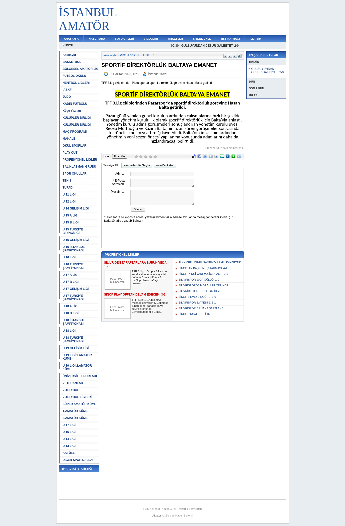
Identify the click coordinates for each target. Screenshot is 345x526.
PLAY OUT (70, 152)
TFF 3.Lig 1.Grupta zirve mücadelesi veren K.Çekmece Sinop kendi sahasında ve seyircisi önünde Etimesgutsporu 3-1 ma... (150, 305)
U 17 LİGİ (69, 425)
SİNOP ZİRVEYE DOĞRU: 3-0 (197, 296)
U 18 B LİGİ (71, 313)
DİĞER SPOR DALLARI (79, 460)
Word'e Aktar (165, 165)
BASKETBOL (72, 62)
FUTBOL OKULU (74, 76)
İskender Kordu (158, 74)
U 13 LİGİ (69, 446)
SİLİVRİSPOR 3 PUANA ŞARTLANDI (201, 308)
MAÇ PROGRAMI (75, 131)
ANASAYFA (71, 38)
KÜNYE (68, 45)
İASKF (67, 90)
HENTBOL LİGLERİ (76, 83)
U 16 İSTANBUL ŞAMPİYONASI (74, 248)
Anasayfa (69, 55)
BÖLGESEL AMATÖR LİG (81, 69)
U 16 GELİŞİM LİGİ (76, 240)
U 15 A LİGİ (70, 215)
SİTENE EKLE (202, 38)
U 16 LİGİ (69, 257)
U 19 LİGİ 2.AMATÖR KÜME (77, 367)
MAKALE (69, 138)
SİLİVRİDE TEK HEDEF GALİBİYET (201, 291)
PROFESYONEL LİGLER (80, 159)
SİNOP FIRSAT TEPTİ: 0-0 (195, 314)
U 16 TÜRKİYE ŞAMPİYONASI (73, 266)
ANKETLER (175, 38)
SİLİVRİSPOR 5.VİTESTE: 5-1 (197, 302)
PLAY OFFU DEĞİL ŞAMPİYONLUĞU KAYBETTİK (210, 262)
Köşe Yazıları (72, 110)
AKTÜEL (69, 453)
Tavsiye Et (110, 165)
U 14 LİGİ (69, 439)
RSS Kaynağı (151, 508)
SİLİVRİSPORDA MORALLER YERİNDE (203, 285)
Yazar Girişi (169, 508)
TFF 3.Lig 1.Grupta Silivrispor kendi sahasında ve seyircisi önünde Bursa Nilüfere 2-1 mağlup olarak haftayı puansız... (150, 277)
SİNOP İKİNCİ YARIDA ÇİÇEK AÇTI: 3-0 (203, 273)
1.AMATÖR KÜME (75, 411)
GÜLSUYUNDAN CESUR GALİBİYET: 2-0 (267, 70)
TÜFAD (68, 187)
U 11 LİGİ (69, 194)
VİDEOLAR (151, 38)
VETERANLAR (73, 383)
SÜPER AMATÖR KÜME (79, 404)
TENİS (67, 180)
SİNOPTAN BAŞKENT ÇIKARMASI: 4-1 (203, 268)
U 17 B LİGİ (71, 282)
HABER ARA (97, 38)
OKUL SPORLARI (75, 145)
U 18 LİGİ (69, 330)
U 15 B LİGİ (71, 222)
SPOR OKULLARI (75, 173)
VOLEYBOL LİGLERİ (77, 397)
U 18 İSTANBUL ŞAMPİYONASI (74, 321)
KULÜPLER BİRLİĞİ (77, 117)
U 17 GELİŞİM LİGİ (76, 289)
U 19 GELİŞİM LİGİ (76, 348)
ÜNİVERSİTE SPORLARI (80, 376)
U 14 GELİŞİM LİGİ (76, 208)
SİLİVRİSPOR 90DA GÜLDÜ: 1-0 (199, 279)
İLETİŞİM (255, 38)
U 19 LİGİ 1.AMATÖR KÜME (77, 356)
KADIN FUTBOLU (75, 103)
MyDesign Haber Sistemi (177, 515)
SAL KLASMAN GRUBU (79, 166)
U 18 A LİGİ (70, 306)
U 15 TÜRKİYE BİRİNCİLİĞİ (73, 231)
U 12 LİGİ (69, 201)
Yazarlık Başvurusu (190, 508)
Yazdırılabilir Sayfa (136, 165)
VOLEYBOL (71, 390)
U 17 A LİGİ (70, 275)
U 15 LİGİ (69, 432)
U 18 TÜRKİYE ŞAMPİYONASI (73, 339)
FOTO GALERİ (124, 38)
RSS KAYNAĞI (230, 38)
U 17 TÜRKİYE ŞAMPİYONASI (73, 297)
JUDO (67, 97)
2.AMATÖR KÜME (75, 418)
